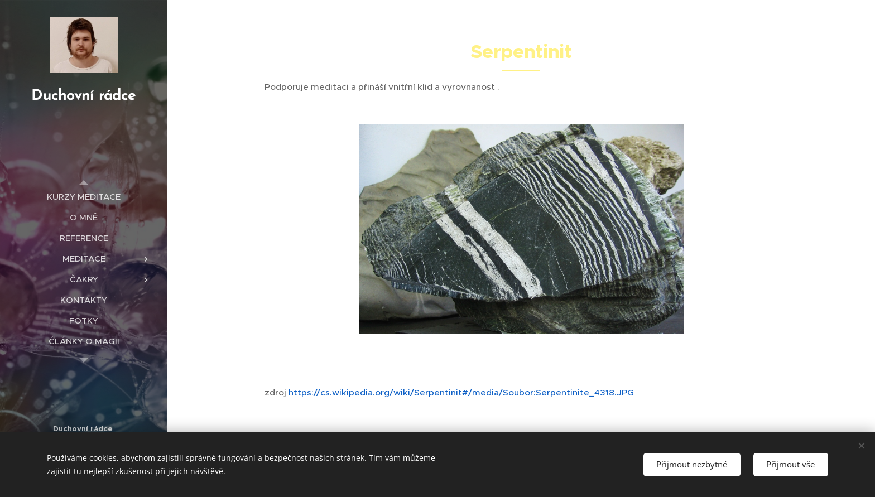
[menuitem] (83, 196)
